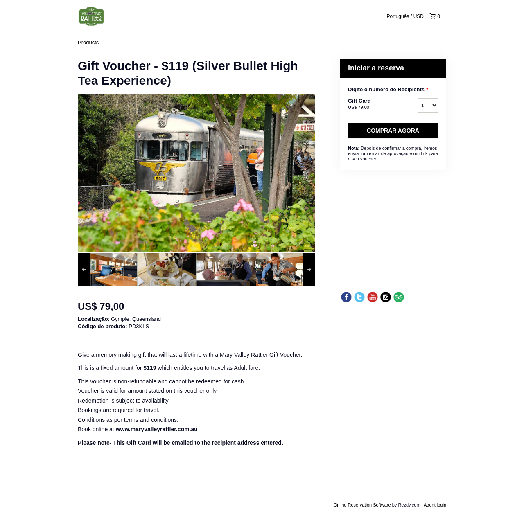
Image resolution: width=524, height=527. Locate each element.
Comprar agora (393, 130)
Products (88, 42)
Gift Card (372, 104)
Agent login (435, 504)
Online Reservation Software (362, 504)
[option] (107, 269)
